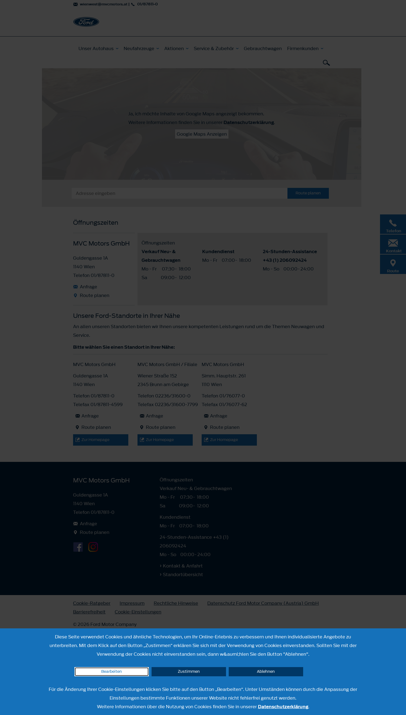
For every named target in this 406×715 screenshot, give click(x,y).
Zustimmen (189, 671)
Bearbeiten (111, 671)
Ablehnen (266, 671)
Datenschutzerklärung (283, 706)
